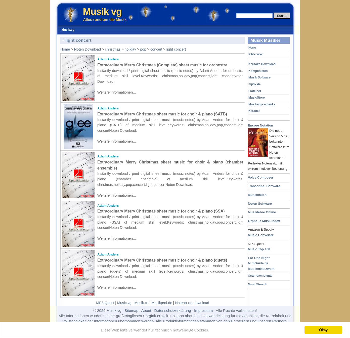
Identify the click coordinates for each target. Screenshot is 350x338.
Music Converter (261, 235)
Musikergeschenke (261, 104)
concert (156, 49)
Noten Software (260, 203)
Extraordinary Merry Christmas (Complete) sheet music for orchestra (162, 65)
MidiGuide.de (258, 263)
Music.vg (124, 303)
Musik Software (259, 77)
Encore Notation (260, 125)
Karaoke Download (262, 64)
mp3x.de (254, 84)
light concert (255, 54)
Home (252, 47)
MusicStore (256, 97)
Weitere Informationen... (116, 92)
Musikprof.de (161, 303)
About (146, 310)
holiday (130, 49)
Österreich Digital (260, 275)
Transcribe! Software (264, 186)
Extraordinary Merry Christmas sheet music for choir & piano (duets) (162, 260)
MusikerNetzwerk (261, 269)
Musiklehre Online (262, 212)
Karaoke (254, 111)
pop (143, 49)
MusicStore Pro (259, 284)
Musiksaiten (257, 195)
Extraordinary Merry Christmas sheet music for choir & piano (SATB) (162, 114)
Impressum (203, 310)
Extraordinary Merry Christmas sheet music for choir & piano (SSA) (161, 211)
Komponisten (258, 71)
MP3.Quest (105, 303)
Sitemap (131, 310)
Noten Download (87, 49)
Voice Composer (260, 177)
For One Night (259, 258)
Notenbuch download (192, 303)
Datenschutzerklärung (172, 310)
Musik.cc (142, 303)
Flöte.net (254, 91)
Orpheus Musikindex (264, 221)
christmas (113, 49)
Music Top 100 (259, 249)
